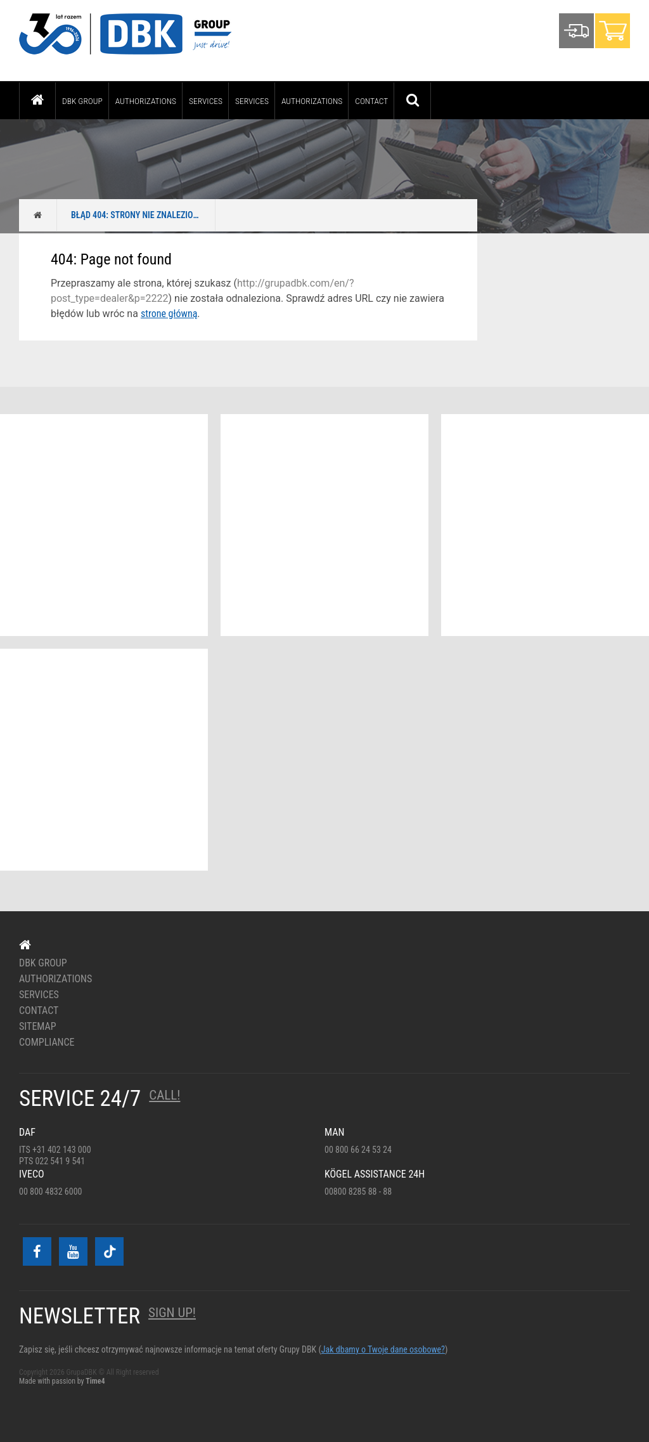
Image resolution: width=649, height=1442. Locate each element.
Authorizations (145, 101)
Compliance (47, 1042)
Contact (371, 101)
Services (205, 101)
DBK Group (82, 101)
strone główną (169, 314)
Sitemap (37, 1026)
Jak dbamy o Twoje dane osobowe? (383, 1349)
